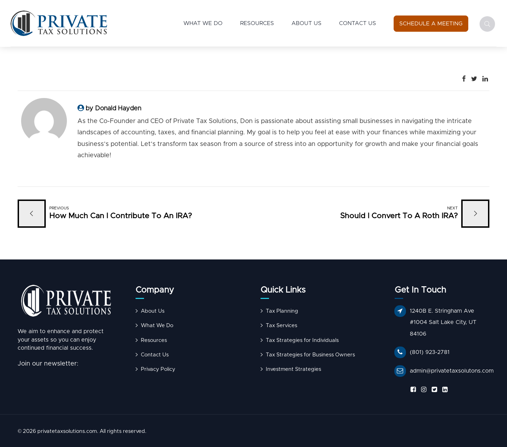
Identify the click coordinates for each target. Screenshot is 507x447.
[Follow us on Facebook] (412, 390)
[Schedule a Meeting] (431, 24)
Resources (257, 23)
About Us (306, 23)
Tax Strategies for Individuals (302, 340)
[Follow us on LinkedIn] (443, 390)
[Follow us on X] (433, 390)
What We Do (203, 23)
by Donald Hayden (113, 108)
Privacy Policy (158, 369)
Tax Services (281, 325)
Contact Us (357, 23)
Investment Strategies (293, 369)
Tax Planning (282, 311)
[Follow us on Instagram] (422, 390)
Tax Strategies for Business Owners (310, 354)
